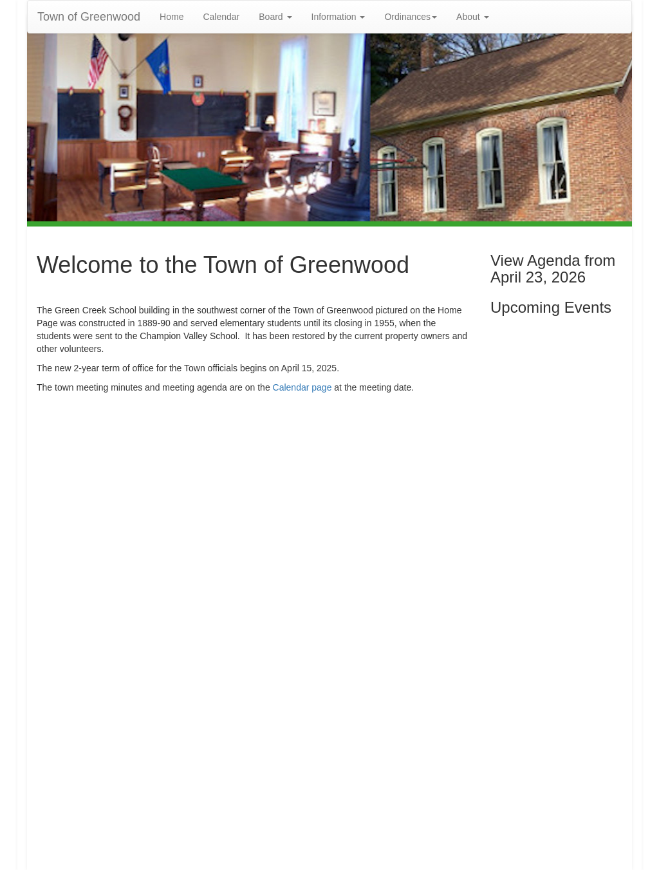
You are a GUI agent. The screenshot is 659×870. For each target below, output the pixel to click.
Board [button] (275, 17)
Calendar (221, 17)
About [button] (472, 17)
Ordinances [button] (410, 17)
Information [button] (338, 17)
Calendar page (302, 387)
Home (171, 17)
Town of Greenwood (88, 16)
